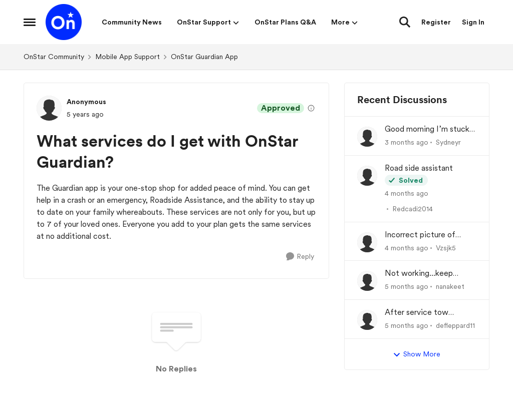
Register (436, 22)
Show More (416, 354)
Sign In (473, 22)
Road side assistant (419, 168)
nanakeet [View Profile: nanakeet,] (450, 286)
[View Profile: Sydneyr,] (367, 137)
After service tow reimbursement (416, 312)
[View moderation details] (311, 108)
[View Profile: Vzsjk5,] (367, 242)
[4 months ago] (406, 193)
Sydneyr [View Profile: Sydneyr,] (448, 142)
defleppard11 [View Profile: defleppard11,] (455, 325)
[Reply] (300, 256)
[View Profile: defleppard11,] (367, 320)
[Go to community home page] (64, 22)
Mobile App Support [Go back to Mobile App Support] (127, 57)
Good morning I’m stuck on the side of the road (427, 129)
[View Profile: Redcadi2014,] (367, 176)
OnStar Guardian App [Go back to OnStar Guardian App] (204, 57)
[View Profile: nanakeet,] (367, 281)
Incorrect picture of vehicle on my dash (420, 235)
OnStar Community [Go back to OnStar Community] (54, 57)
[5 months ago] (406, 286)
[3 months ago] (406, 142)
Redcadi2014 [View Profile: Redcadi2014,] (412, 209)
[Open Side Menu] (30, 22)
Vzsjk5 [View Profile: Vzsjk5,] (446, 247)
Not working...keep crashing (419, 273)
